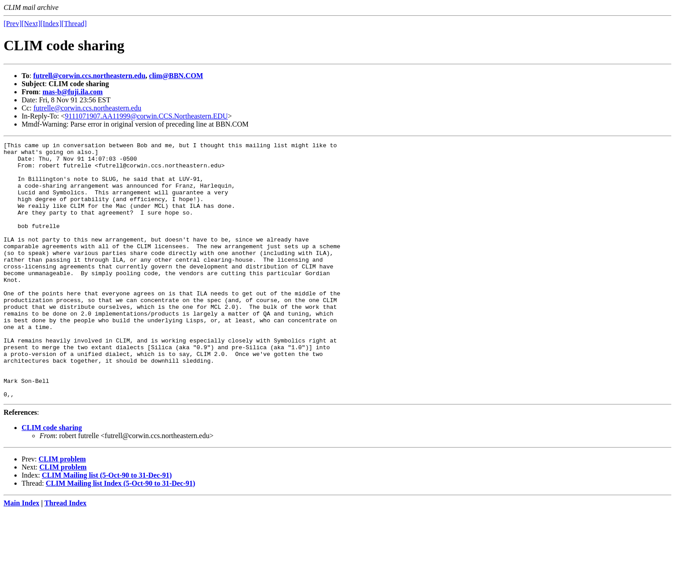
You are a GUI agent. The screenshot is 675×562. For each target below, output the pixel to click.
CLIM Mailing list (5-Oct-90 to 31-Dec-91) (107, 526)
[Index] (51, 23)
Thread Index (66, 554)
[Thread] (74, 23)
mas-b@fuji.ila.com (72, 92)
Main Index (22, 554)
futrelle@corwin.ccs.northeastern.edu (87, 108)
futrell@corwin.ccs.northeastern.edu (89, 75)
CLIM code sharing (52, 479)
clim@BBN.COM (176, 75)
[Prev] (13, 23)
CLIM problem (62, 510)
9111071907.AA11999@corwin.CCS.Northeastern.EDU (146, 116)
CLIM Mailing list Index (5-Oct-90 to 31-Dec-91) (120, 534)
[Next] (31, 23)
